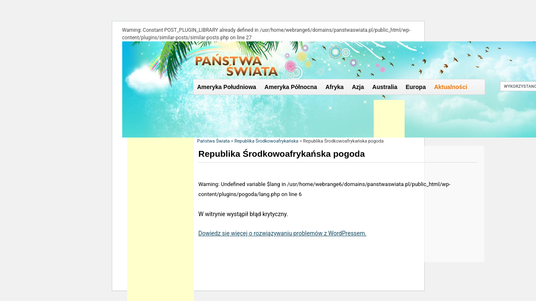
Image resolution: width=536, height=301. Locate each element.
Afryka (334, 87)
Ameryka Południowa (227, 87)
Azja (358, 87)
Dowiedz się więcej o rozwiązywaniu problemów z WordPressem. (283, 233)
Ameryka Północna (290, 87)
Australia (385, 87)
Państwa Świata (213, 141)
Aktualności (450, 87)
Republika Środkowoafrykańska (266, 141)
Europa (415, 87)
